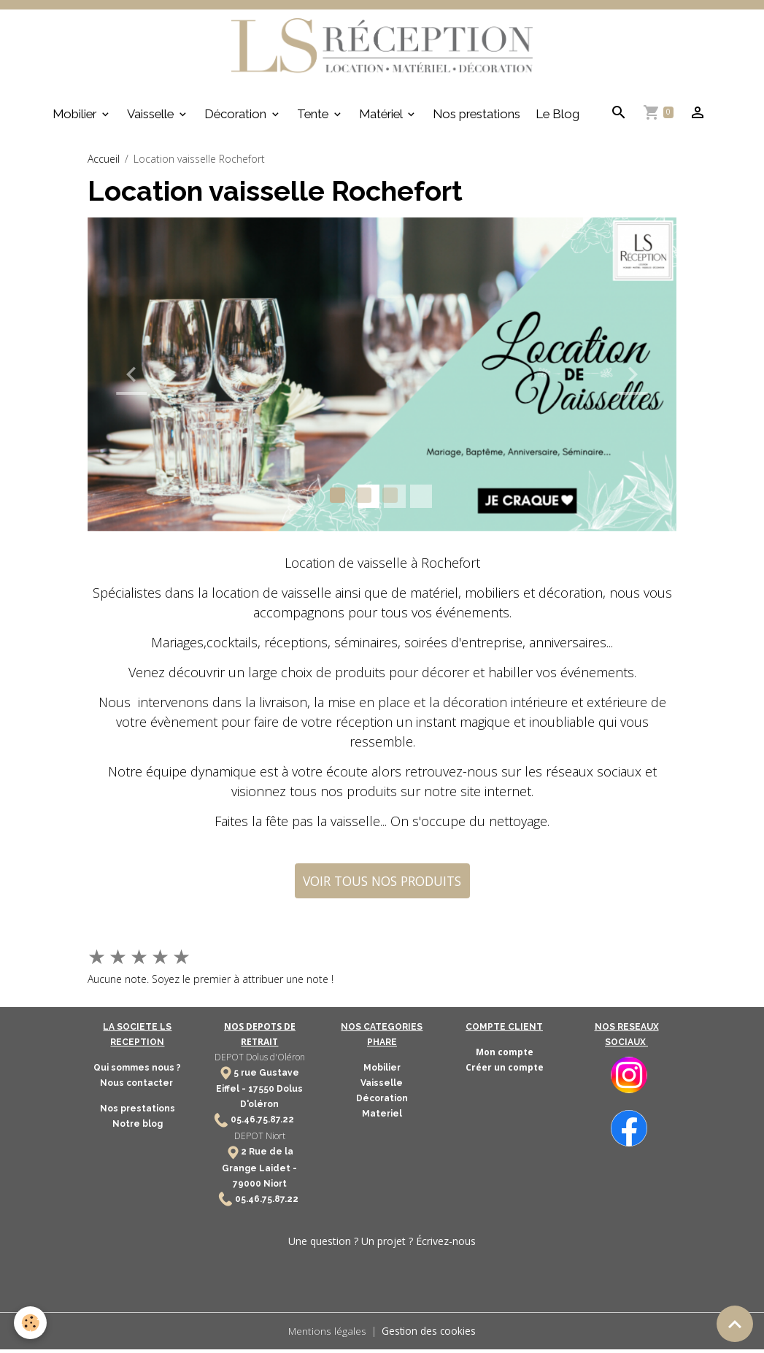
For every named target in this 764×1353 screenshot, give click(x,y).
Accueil (104, 162)
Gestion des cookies (429, 1334)
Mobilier (76, 117)
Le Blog (557, 117)
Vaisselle (152, 117)
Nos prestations (476, 117)
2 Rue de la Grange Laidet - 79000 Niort (259, 1171)
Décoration (236, 117)
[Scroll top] (735, 1324)
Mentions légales (327, 1334)
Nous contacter (137, 1087)
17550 (261, 1092)
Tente (314, 117)
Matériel (382, 117)
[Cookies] (31, 1322)
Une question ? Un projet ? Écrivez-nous (382, 1245)
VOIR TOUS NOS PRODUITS (382, 884)
